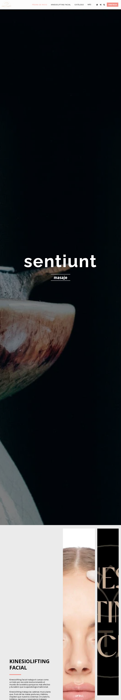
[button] (100, 4)
